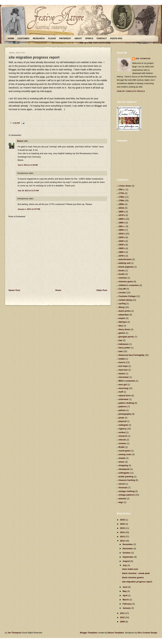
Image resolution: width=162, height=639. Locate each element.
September (128, 557)
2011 (122, 613)
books (121, 270)
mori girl (122, 384)
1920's (121, 237)
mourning (123, 388)
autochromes (125, 259)
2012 (122, 541)
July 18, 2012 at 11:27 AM (28, 190)
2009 (122, 621)
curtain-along (125, 300)
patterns (122, 406)
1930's (121, 241)
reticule (122, 439)
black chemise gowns (133, 577)
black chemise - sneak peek (136, 573)
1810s (121, 208)
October (127, 553)
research (122, 436)
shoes (121, 462)
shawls (121, 458)
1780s (121, 197)
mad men (123, 370)
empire (121, 318)
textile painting (125, 476)
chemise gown (125, 281)
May (125, 591)
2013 (122, 536)
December (128, 544)
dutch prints (124, 311)
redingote (123, 425)
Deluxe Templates (116, 633)
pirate (121, 417)
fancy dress (124, 329)
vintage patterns (126, 495)
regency (122, 428)
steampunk (124, 469)
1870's (121, 215)
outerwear (123, 399)
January (127, 608)
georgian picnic (126, 336)
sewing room (124, 454)
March (126, 599)
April (125, 595)
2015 (122, 528)
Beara (20, 141)
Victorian (122, 487)
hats (120, 351)
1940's (121, 244)
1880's (121, 219)
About (78, 38)
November (128, 548)
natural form (124, 395)
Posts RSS (116, 38)
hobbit (121, 359)
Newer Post (14, 290)
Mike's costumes (126, 381)
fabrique (122, 322)
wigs (120, 502)
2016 (122, 524)
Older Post (101, 290)
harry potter (124, 347)
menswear (123, 377)
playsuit (122, 421)
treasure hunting (126, 480)
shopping (123, 465)
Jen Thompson (142, 59)
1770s (121, 193)
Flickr (52, 38)
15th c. (121, 189)
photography (124, 414)
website (122, 498)
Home (11, 38)
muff (120, 392)
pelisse (122, 410)
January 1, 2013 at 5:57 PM (29, 209)
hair (120, 340)
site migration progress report (34, 57)
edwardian (123, 314)
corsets (122, 292)
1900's (121, 230)
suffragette (123, 473)
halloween (123, 344)
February (127, 604)
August (126, 561)
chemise (122, 278)
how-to (121, 362)
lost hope (123, 366)
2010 (122, 617)
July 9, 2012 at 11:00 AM (28, 165)
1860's (121, 211)
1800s (121, 204)
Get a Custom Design (147, 633)
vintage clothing (126, 491)
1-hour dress (124, 186)
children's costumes (128, 285)
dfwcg (121, 307)
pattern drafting (126, 403)
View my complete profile (131, 91)
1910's (121, 233)
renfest (121, 432)
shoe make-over (130, 569)
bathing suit (124, 263)
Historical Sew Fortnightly (131, 355)
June (125, 587)
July (125, 565)
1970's (121, 256)
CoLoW (122, 289)
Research (39, 38)
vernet (121, 484)
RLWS (121, 447)
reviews (122, 443)
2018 (122, 520)
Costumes (23, 38)
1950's (121, 248)
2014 (122, 532)
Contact (102, 38)
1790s (121, 200)
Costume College (127, 296)
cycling (122, 303)
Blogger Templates (88, 633)
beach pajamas (125, 267)
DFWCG (89, 38)
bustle (121, 274)
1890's (121, 222)
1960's (121, 252)
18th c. (121, 226)
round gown (124, 450)
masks (121, 373)
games (121, 333)
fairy (120, 325)
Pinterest (65, 38)
